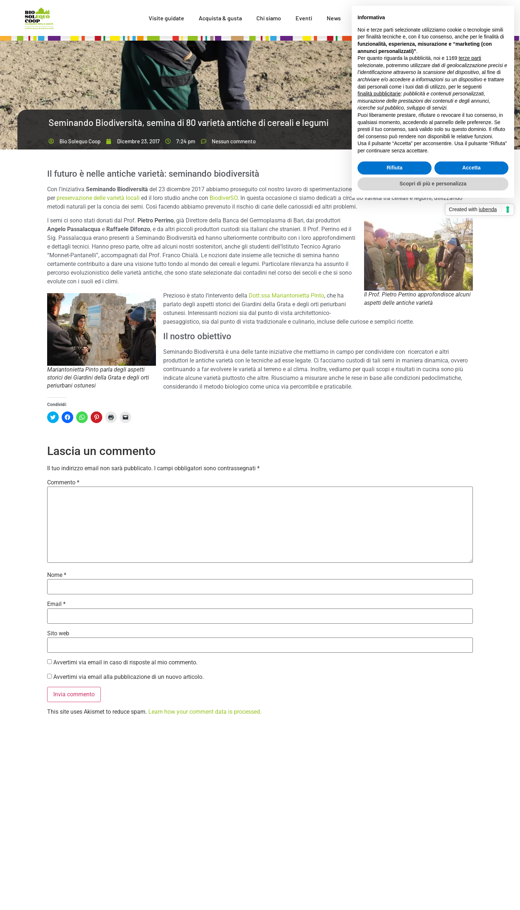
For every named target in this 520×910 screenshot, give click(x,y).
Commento (63, 482)
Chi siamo (268, 18)
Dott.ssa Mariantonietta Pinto (286, 295)
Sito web (58, 633)
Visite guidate (166, 18)
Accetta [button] (471, 168)
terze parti (470, 58)
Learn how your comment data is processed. (204, 711)
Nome (56, 575)
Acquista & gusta (220, 18)
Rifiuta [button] (395, 168)
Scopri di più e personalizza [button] (433, 183)
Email (56, 604)
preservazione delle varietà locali (98, 197)
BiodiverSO (224, 197)
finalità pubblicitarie (379, 94)
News (334, 18)
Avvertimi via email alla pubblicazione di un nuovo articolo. (128, 676)
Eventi (304, 18)
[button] (418, 254)
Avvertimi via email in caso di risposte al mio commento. (125, 662)
